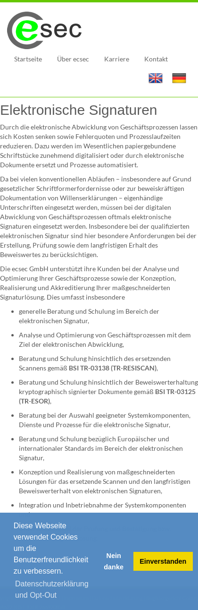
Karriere (116, 59)
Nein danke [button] (114, 561)
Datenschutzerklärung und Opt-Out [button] (52, 589)
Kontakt (156, 59)
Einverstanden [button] (163, 561)
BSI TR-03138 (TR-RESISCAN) (113, 368)
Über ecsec (73, 59)
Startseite (28, 59)
